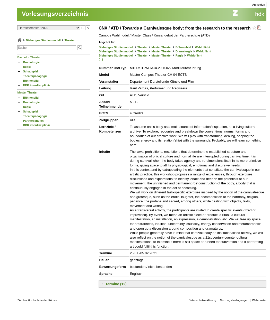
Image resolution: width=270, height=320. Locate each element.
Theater (70, 40)
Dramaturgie (31, 62)
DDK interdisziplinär (36, 85)
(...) (101, 59)
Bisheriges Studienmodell (43, 40)
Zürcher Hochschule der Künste (37, 300)
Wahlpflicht (202, 47)
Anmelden (258, 4)
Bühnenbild (31, 80)
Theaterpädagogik (35, 76)
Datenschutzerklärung (202, 300)
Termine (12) (115, 284)
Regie (27, 66)
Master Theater (27, 92)
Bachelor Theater (28, 57)
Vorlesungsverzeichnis (55, 13)
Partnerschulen (33, 120)
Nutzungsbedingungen (234, 300)
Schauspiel (30, 71)
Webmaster (259, 300)
